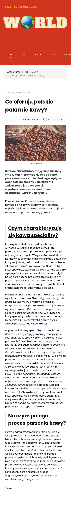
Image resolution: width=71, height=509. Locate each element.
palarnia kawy (22, 244)
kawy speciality (31, 330)
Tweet (9, 488)
